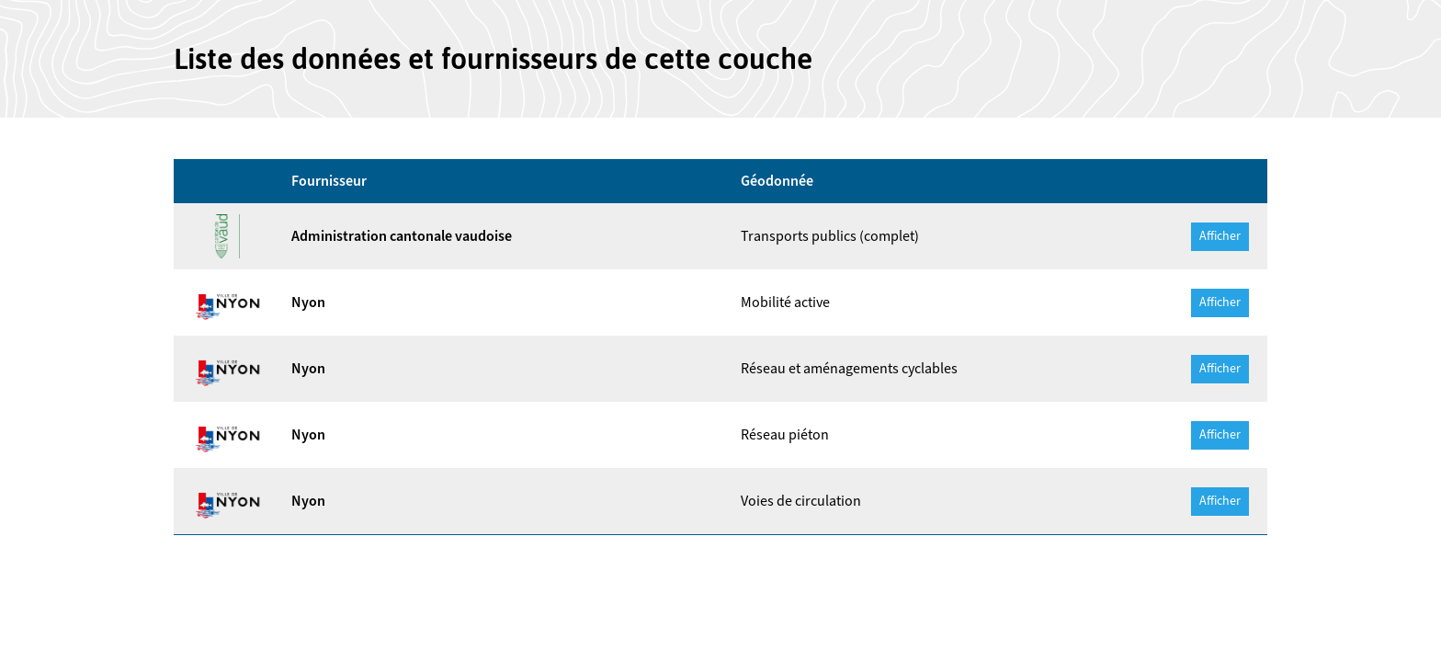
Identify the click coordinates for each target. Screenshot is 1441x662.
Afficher (1220, 236)
